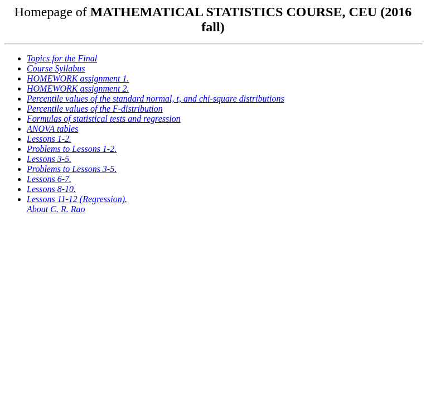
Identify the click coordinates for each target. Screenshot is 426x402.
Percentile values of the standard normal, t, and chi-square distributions (155, 98)
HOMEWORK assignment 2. (78, 88)
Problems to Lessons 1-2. (72, 149)
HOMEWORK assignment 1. (78, 78)
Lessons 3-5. (49, 159)
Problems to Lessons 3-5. (72, 169)
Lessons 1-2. (49, 138)
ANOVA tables (52, 128)
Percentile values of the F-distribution (95, 108)
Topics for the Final (62, 58)
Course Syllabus (56, 68)
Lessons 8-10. (51, 189)
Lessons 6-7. (49, 179)
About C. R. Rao (56, 209)
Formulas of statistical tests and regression (104, 118)
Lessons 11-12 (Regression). (77, 199)
